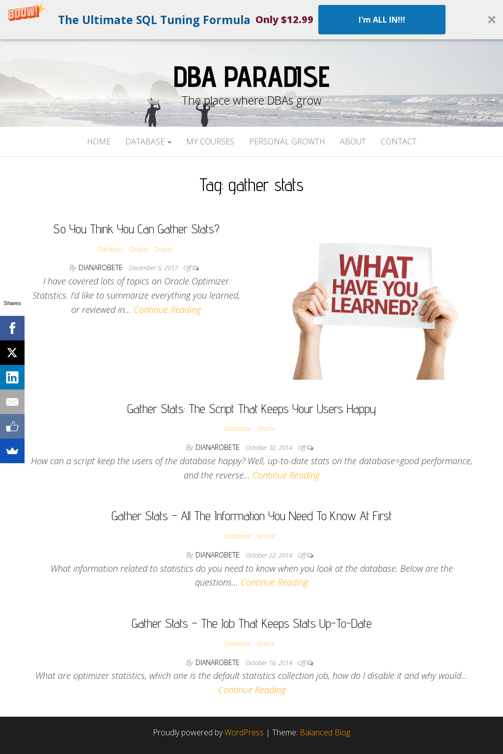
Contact (399, 141)
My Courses (210, 141)
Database (148, 141)
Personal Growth (287, 141)
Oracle (138, 249)
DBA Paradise (251, 76)
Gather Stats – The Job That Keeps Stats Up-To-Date (252, 623)
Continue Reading (167, 309)
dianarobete (102, 267)
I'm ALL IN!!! (382, 19)
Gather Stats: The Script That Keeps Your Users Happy (251, 408)
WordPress (244, 732)
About (353, 141)
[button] (251, 19)
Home (99, 141)
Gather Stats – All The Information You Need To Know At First (252, 515)
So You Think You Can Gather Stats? (136, 228)
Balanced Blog (325, 732)
